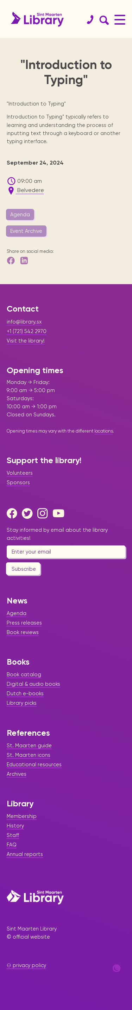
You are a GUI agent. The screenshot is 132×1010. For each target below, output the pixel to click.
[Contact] (87, 19)
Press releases (24, 623)
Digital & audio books (33, 684)
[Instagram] (44, 513)
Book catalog (24, 674)
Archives (16, 774)
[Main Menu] (119, 19)
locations (103, 431)
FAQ (12, 845)
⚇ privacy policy (26, 965)
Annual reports (25, 854)
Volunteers (20, 473)
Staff (13, 835)
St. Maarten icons (28, 755)
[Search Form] (102, 19)
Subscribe (24, 569)
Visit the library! (26, 341)
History (15, 826)
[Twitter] (29, 513)
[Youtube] (60, 513)
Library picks (22, 703)
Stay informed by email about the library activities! (57, 534)
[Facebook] (14, 513)
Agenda (20, 214)
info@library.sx (24, 322)
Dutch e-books (25, 693)
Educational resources (34, 764)
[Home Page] (35, 897)
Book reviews (23, 632)
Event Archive (26, 231)
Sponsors (18, 482)
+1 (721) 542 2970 (26, 331)
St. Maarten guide (29, 745)
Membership (22, 816)
